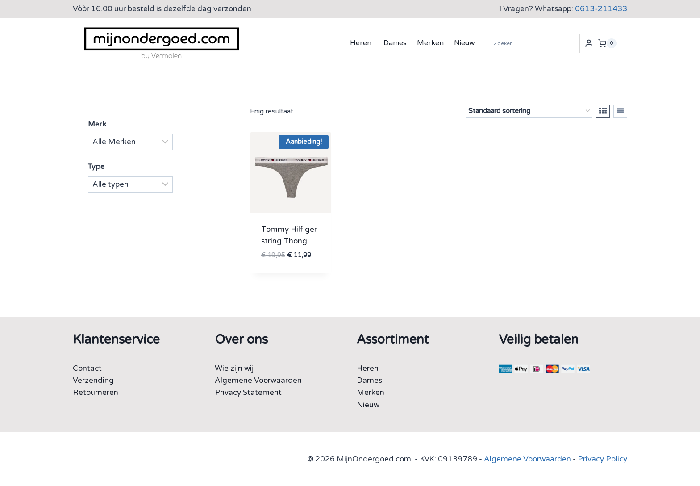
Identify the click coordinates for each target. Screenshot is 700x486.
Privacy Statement (248, 392)
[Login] (588, 43)
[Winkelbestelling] (529, 111)
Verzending (93, 380)
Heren (360, 42)
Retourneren (95, 392)
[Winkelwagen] (607, 43)
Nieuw (464, 42)
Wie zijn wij (234, 368)
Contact (87, 368)
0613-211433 (601, 8)
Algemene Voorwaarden (258, 380)
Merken (430, 42)
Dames (395, 42)
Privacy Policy (602, 459)
